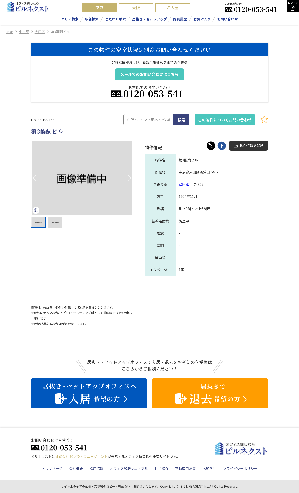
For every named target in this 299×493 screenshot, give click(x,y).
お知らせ (209, 468)
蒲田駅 (184, 184)
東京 (99, 7)
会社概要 (76, 468)
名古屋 (172, 7)
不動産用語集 (185, 468)
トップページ (52, 468)
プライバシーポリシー (240, 468)
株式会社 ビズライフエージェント (81, 456)
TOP (9, 31)
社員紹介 (161, 468)
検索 (181, 119)
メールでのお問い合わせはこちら (149, 74)
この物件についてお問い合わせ (225, 119)
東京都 (24, 31)
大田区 (40, 31)
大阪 (136, 7)
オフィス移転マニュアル (129, 468)
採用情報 (96, 468)
